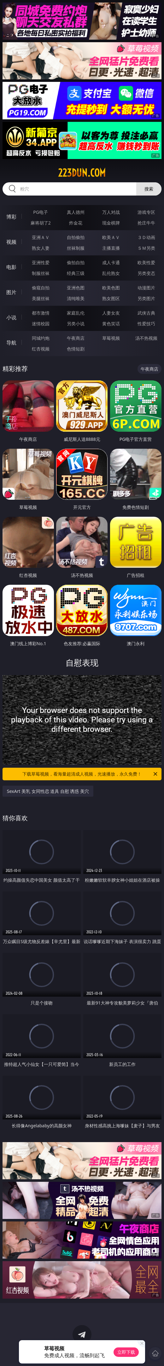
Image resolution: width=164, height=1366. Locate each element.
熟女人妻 (41, 248)
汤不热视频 (146, 338)
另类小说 (76, 324)
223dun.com (82, 173)
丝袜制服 (76, 248)
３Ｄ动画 (146, 237)
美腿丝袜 (41, 298)
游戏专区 (146, 212)
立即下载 (126, 1352)
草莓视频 (111, 338)
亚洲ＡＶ (41, 237)
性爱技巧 (146, 324)
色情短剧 (76, 349)
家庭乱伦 (76, 313)
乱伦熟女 (111, 273)
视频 (11, 241)
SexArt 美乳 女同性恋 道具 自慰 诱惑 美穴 (48, 791)
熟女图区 (111, 298)
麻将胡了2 (41, 223)
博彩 (11, 216)
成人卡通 (111, 262)
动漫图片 (146, 288)
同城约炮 (41, 338)
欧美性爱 (146, 262)
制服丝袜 (41, 273)
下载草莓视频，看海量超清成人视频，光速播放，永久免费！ (90, 774)
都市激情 (41, 313)
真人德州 (76, 212)
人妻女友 (111, 313)
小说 (11, 317)
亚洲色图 (76, 288)
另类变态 (146, 273)
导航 (11, 342)
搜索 (148, 189)
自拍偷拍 (76, 237)
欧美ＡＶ (111, 237)
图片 (11, 292)
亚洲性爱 (41, 262)
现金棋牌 (111, 223)
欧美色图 (111, 288)
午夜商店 (76, 338)
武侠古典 (146, 313)
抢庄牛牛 (146, 223)
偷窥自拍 (41, 288)
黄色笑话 (111, 324)
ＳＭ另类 (146, 248)
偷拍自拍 (76, 262)
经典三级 (76, 273)
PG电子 (40, 212)
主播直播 (111, 248)
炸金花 (75, 223)
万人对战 (111, 212)
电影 (11, 267)
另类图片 (146, 298)
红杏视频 (41, 349)
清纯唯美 (76, 298)
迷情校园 (41, 324)
